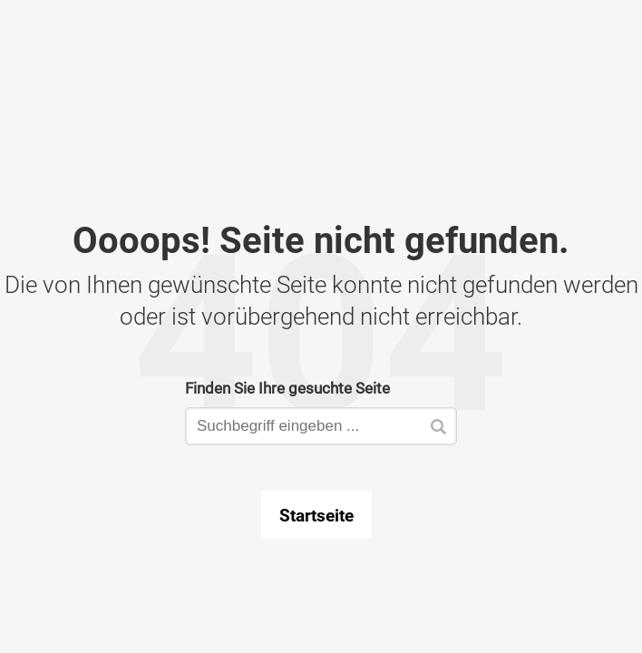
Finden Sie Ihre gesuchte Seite (287, 387)
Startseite (316, 515)
